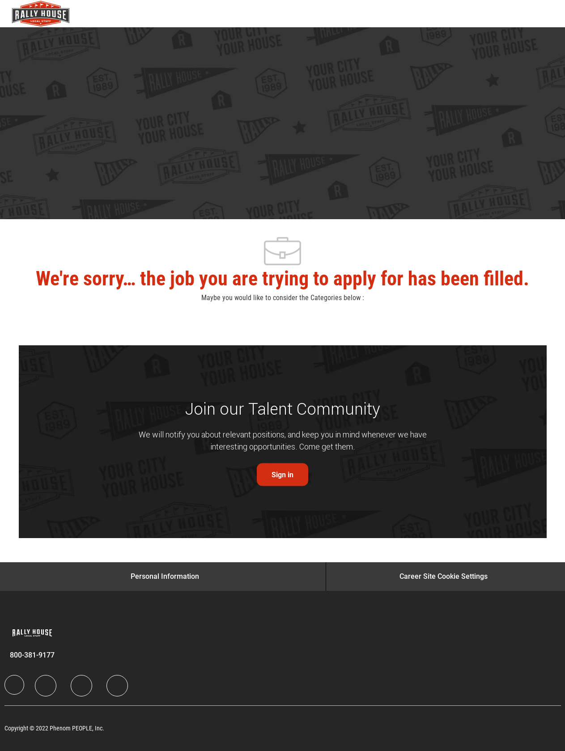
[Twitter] (81, 685)
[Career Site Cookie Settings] (444, 576)
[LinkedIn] (45, 685)
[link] (282, 474)
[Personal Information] (165, 576)
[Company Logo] (34, 13)
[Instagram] (117, 685)
